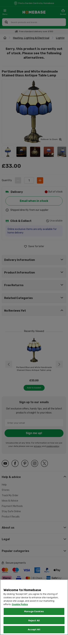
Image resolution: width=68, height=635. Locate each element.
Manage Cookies (34, 611)
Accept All (34, 629)
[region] (34, 607)
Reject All (34, 620)
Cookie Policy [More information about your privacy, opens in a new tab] (20, 604)
